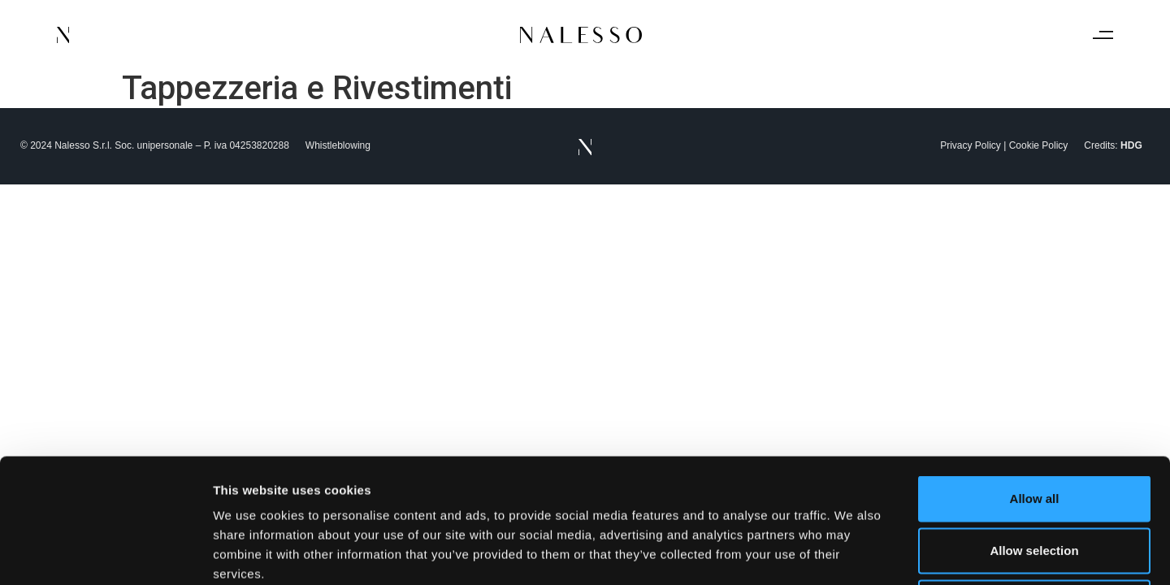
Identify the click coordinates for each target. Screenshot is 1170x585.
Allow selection (1034, 426)
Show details (852, 553)
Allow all (1035, 374)
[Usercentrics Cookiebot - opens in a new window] (105, 553)
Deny (1035, 478)
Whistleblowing (338, 145)
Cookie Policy (1038, 145)
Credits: (1113, 145)
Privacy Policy (970, 145)
